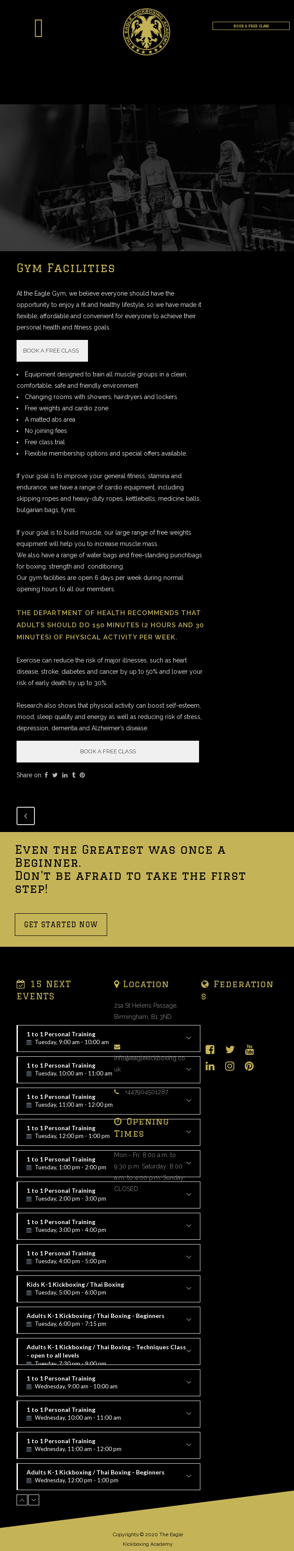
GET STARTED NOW (61, 925)
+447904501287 (146, 1091)
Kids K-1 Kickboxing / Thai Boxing (109, 1291)
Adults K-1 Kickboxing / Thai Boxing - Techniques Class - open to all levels (109, 1354)
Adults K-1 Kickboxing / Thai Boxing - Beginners (109, 1323)
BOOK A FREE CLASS (251, 26)
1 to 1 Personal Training (109, 1197)
